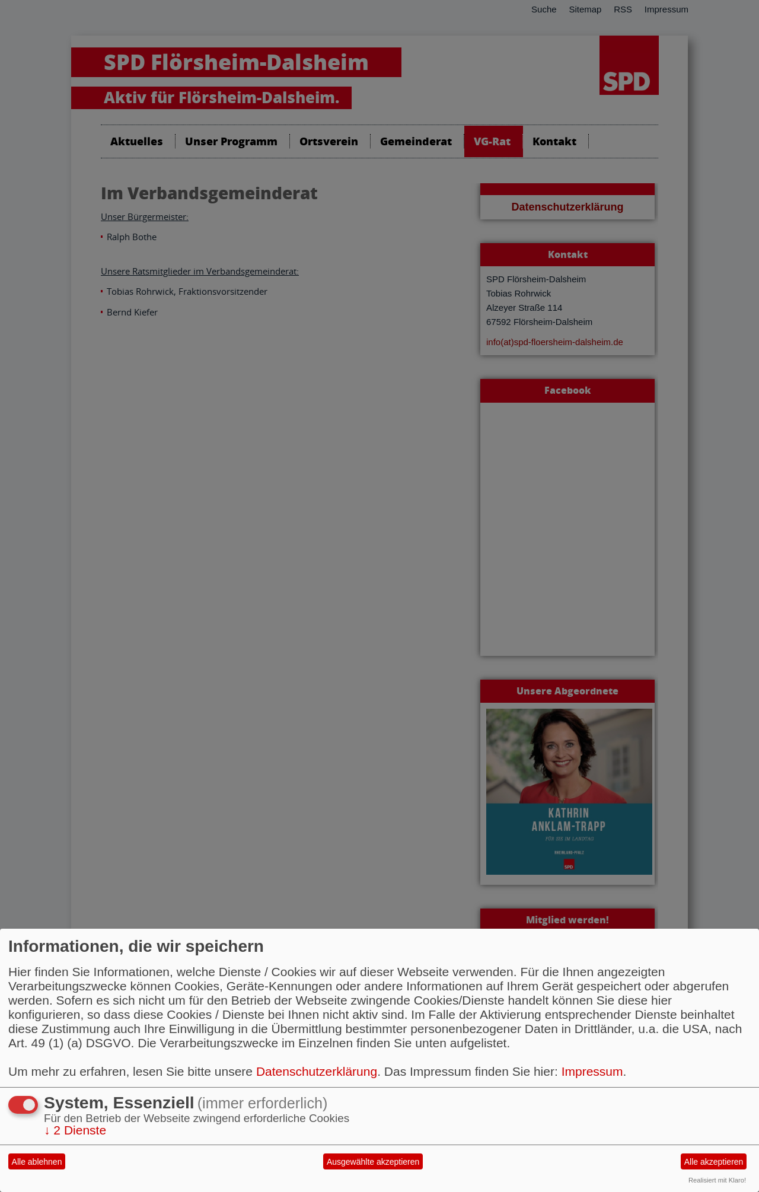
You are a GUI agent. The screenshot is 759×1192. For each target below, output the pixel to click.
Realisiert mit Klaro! (717, 1180)
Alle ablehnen (37, 1161)
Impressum (592, 1071)
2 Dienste (75, 1130)
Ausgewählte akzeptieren (373, 1161)
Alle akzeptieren (714, 1161)
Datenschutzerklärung (316, 1071)
